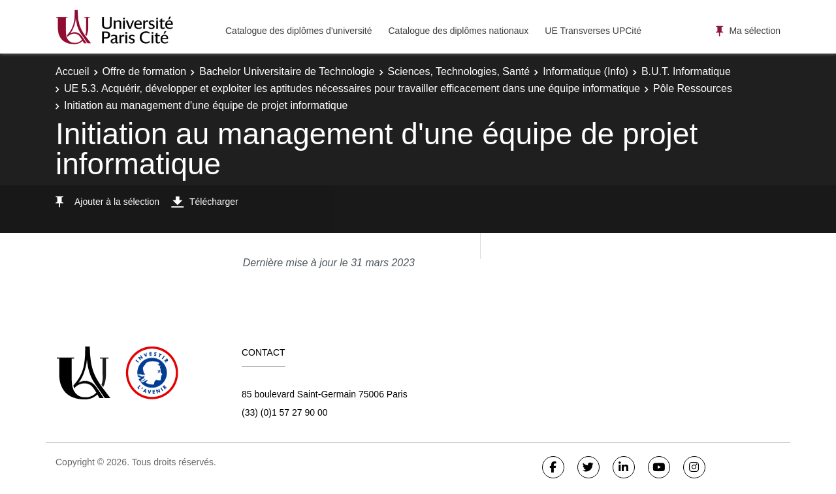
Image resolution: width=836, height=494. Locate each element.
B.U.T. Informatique (686, 71)
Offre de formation (145, 71)
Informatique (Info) (585, 71)
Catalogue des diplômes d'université (298, 30)
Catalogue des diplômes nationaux (458, 30)
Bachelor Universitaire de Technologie (286, 71)
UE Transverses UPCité (593, 30)
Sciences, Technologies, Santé (459, 71)
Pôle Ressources (692, 88)
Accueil (72, 71)
